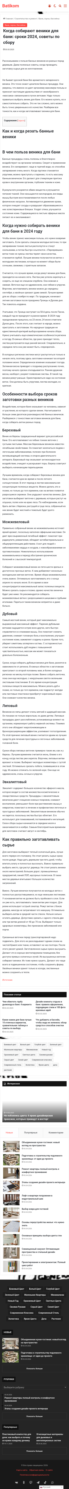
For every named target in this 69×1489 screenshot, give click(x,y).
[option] (34, 1105)
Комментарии (56, 1132)
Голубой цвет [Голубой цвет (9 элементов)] (40, 1045)
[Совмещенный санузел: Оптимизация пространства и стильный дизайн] (11, 1253)
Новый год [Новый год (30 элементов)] (46, 1050)
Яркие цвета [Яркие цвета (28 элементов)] (44, 1065)
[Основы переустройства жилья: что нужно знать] (11, 1226)
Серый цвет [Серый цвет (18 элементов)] (9, 1060)
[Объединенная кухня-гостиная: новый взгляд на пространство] (11, 1146)
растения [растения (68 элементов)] (8, 1070)
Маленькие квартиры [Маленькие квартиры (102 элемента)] (13, 1050)
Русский (45, 1487)
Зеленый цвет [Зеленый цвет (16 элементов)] (56, 1045)
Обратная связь (36, 1470)
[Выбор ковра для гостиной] (11, 1213)
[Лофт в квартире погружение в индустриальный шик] (11, 1199)
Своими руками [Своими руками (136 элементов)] (45, 1055)
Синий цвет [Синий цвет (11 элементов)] (23, 1060)
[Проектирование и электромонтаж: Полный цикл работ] (11, 1266)
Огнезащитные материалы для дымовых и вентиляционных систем (49, 1437)
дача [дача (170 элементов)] (55, 1065)
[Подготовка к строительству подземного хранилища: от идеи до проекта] (11, 1159)
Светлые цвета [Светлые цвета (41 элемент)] (29, 1055)
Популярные (30, 1132)
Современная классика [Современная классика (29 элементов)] (42, 1060)
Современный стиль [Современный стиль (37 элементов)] (12, 1065)
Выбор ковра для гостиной (35, 1209)
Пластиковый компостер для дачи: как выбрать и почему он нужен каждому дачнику (16, 1437)
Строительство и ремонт (25, 19)
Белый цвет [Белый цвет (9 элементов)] (25, 1045)
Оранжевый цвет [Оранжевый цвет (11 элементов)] (11, 1055)
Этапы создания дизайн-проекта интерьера (43, 1182)
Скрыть (21, 120)
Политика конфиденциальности (34, 1475)
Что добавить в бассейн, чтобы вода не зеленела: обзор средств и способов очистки (51, 1023)
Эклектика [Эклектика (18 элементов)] (29, 1065)
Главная (8, 19)
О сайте (49, 1470)
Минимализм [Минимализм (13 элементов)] (32, 1050)
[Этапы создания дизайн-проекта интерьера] (11, 1186)
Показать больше (34, 1368)
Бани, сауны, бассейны (49, 19)
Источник (7, 980)
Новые (9, 1132)
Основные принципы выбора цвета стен (42, 1235)
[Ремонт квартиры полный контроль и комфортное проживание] (11, 1173)
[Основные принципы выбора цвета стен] (11, 1239)
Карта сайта (21, 1470)
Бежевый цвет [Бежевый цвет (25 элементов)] (10, 1045)
